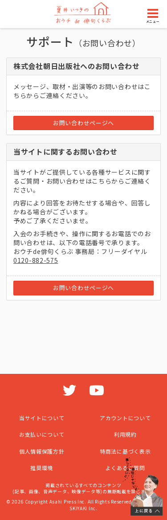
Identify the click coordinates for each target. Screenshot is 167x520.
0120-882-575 (35, 260)
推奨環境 (41, 467)
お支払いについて (42, 434)
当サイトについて (42, 418)
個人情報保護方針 (42, 451)
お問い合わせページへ (83, 123)
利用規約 (125, 434)
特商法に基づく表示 (125, 451)
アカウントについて (125, 418)
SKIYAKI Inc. (83, 508)
